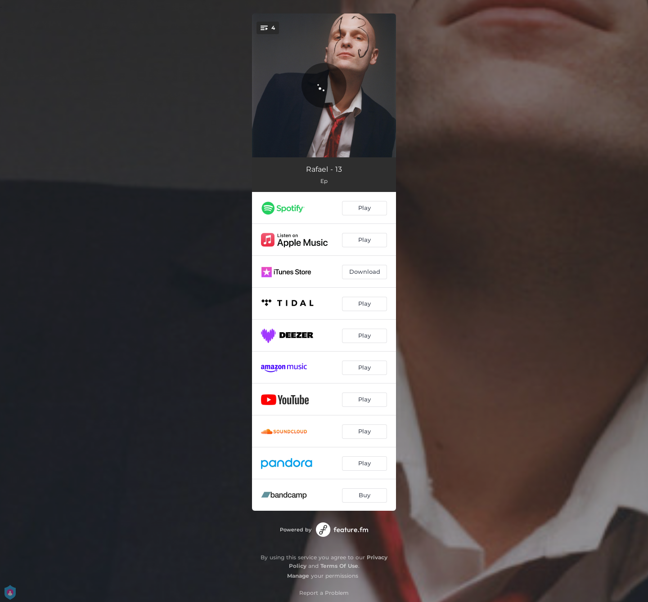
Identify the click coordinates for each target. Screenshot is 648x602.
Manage (298, 575)
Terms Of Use (339, 565)
